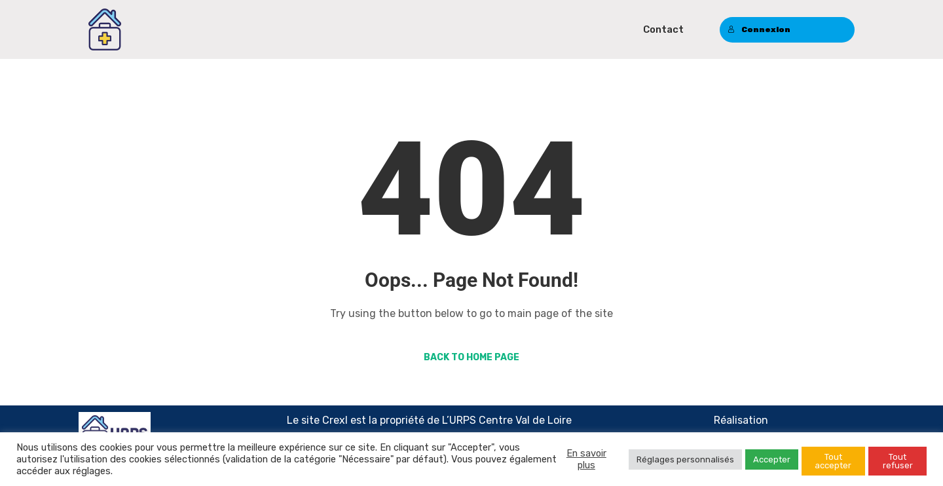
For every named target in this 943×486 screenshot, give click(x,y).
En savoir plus (586, 459)
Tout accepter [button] (833, 461)
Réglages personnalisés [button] (685, 459)
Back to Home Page (471, 357)
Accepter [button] (771, 459)
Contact (663, 29)
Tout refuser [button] (898, 461)
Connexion (759, 29)
